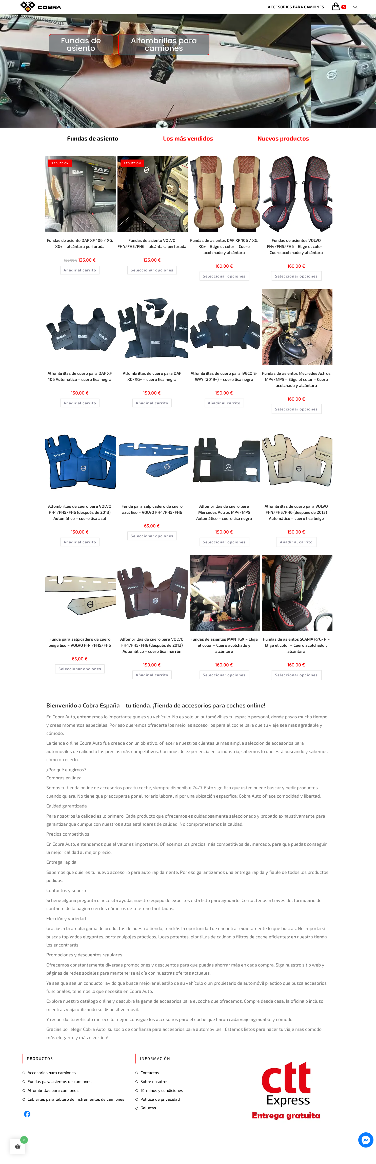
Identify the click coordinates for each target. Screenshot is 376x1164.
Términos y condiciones (162, 1116)
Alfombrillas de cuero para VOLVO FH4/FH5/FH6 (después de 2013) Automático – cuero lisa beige (296, 525)
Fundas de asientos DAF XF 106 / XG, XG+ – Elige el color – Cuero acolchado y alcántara (224, 251)
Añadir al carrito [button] (80, 275)
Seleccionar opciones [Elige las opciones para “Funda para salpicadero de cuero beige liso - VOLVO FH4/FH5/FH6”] (79, 695)
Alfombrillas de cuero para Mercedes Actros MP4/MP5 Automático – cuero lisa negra (224, 521)
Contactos (150, 1099)
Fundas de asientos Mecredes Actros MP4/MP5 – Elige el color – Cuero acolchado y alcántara (296, 386)
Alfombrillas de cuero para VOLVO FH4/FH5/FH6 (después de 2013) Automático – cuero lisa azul (80, 525)
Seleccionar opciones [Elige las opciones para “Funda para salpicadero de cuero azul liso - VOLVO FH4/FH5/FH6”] (152, 552)
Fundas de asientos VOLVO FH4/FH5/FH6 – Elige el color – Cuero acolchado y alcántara (296, 251)
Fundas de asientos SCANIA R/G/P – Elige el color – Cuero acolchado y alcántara (296, 664)
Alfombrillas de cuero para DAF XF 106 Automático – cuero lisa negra (80, 386)
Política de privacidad (160, 1125)
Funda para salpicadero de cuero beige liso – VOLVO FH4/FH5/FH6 (80, 664)
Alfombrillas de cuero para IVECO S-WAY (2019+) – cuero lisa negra (224, 386)
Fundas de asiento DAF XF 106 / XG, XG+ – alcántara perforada (80, 248)
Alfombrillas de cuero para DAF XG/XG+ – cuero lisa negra (152, 383)
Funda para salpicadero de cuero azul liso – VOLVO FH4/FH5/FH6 (152, 521)
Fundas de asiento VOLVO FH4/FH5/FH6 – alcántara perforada (152, 251)
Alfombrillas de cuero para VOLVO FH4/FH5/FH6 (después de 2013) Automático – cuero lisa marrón (152, 667)
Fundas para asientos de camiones (59, 1108)
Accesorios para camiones (52, 1099)
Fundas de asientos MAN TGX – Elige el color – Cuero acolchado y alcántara (224, 664)
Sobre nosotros (154, 1108)
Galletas (148, 1134)
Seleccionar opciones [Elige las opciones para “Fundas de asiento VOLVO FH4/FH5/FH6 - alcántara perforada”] (152, 282)
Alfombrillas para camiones (53, 1116)
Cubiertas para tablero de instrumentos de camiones (76, 1125)
